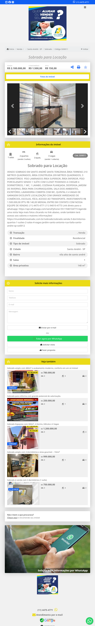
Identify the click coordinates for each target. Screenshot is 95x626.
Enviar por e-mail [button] (47, 327)
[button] (13, 106)
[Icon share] (6, 2)
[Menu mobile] (47, 23)
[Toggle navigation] (85, 7)
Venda (19, 49)
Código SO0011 (61, 49)
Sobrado (48, 49)
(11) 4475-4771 (82, 2)
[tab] (15, 76)
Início (10, 49)
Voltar (84, 49)
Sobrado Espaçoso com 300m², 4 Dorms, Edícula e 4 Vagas (33, 424)
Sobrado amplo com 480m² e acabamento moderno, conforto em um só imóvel (42, 368)
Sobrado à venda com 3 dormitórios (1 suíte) (27, 480)
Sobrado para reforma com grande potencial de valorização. (34, 396)
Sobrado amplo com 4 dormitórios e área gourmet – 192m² (33, 452)
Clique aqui (12, 517)
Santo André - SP (34, 49)
